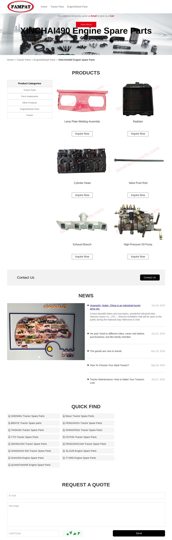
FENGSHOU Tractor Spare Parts (28, 423)
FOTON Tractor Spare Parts (78, 430)
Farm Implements (29, 96)
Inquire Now (82, 133)
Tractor (29, 115)
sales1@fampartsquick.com (123, 533)
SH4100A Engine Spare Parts (26, 444)
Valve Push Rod (138, 183)
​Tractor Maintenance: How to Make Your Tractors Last (117, 381)
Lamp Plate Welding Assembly (82, 121)
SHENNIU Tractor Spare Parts (26, 416)
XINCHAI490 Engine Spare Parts (76, 59)
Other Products (29, 102)
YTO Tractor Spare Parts (23, 430)
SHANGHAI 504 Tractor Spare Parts (83, 437)
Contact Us (150, 277)
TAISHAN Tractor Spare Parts (79, 423)
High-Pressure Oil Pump (138, 244)
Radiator (138, 121)
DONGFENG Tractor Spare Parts (134, 423)
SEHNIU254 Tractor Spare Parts (134, 430)
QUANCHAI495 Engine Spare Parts (136, 444)
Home (45, 6)
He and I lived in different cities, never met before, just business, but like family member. (117, 335)
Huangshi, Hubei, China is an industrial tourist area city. (115, 307)
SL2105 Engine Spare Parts (132, 437)
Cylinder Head (82, 183)
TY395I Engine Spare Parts (78, 444)
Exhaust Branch (82, 244)
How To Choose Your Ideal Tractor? (109, 365)
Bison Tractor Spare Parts (77, 416)
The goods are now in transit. (106, 351)
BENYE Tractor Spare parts (131, 416)
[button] (39, 357)
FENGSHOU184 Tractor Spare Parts (30, 437)
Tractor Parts (57, 6)
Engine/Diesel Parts (78, 6)
